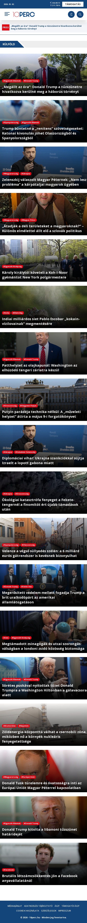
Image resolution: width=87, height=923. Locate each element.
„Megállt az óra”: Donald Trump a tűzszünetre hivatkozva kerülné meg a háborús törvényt (46, 27)
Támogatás (73, 4)
